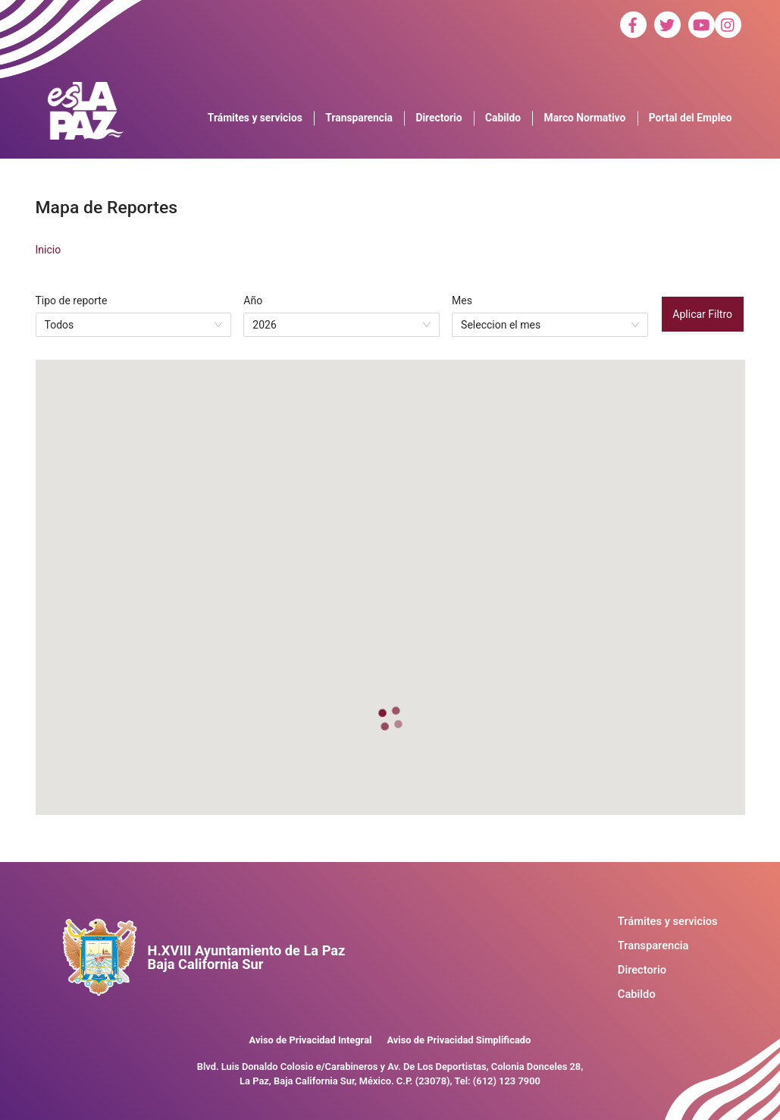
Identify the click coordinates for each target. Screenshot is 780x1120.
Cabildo (637, 994)
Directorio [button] (439, 118)
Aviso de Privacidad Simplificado (459, 1040)
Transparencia (653, 945)
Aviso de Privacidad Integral (310, 1040)
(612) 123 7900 (506, 1081)
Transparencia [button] (359, 118)
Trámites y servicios (668, 921)
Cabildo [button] (503, 118)
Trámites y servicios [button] (255, 118)
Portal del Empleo (690, 118)
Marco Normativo (585, 118)
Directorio (642, 970)
